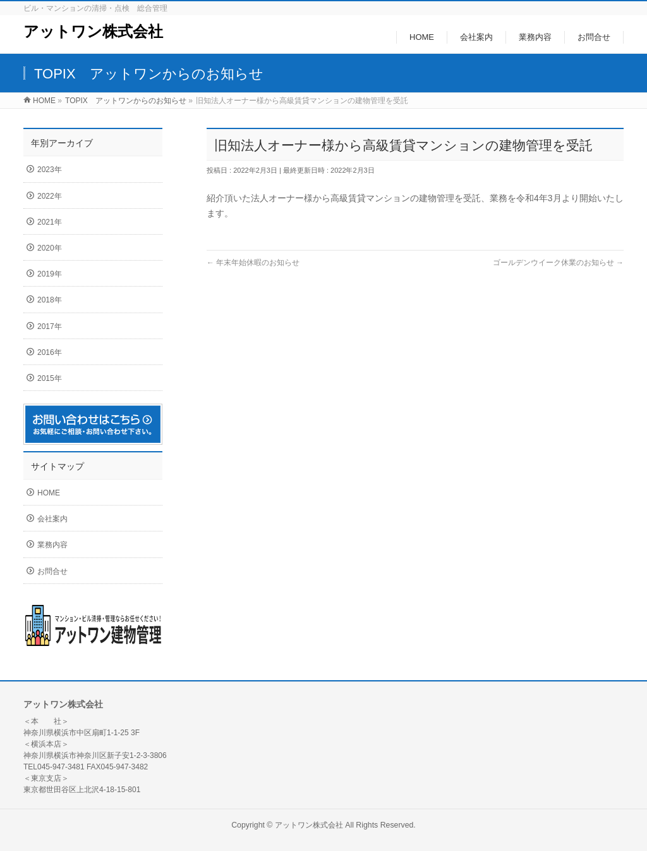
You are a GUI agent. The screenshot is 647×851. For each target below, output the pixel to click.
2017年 (49, 326)
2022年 (49, 196)
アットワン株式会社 (93, 31)
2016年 (49, 352)
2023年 (49, 169)
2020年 (49, 248)
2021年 (49, 222)
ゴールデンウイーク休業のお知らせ (558, 262)
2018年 (49, 299)
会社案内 (52, 518)
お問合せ (52, 571)
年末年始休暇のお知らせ (253, 262)
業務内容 (52, 544)
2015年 (49, 378)
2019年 (49, 274)
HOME (48, 492)
